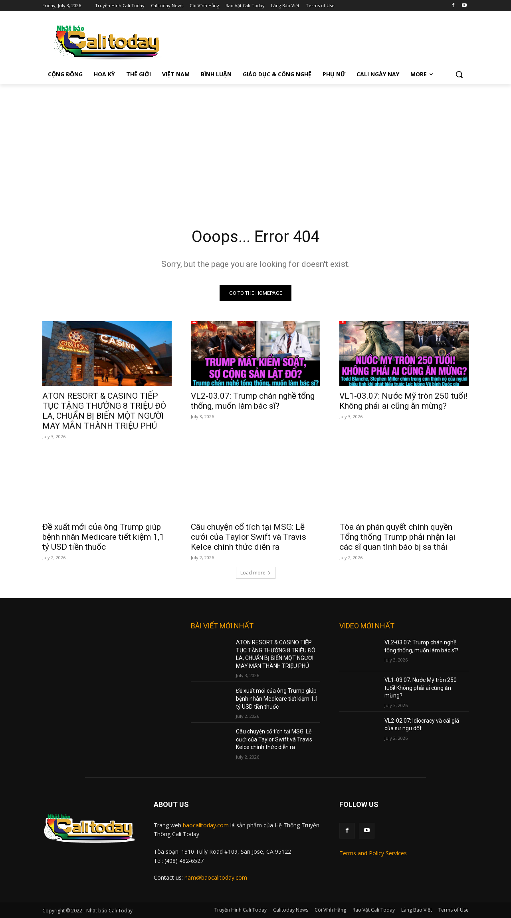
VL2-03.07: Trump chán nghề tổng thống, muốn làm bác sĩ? (253, 401)
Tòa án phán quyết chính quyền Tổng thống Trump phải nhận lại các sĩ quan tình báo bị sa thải (397, 537)
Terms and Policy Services (373, 853)
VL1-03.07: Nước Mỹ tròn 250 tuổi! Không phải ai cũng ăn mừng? (403, 401)
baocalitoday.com (206, 825)
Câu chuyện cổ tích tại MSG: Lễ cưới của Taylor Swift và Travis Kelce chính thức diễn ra (248, 537)
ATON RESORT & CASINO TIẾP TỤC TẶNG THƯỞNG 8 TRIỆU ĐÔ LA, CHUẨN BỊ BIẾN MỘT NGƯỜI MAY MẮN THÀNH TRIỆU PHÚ (104, 411)
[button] (459, 74)
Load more (255, 572)
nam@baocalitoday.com (215, 878)
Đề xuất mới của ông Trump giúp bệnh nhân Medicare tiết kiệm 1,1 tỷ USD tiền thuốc (103, 537)
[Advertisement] (255, 144)
